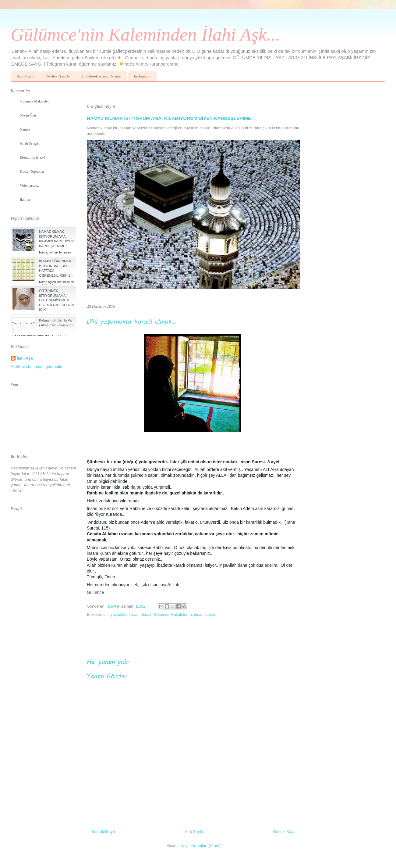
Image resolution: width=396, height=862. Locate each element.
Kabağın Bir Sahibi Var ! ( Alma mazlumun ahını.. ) (43, 325)
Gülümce (95, 592)
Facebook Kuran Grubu (101, 76)
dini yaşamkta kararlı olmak (127, 614)
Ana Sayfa (25, 76)
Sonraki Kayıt (103, 831)
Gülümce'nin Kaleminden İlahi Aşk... (145, 34)
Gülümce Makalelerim (173, 614)
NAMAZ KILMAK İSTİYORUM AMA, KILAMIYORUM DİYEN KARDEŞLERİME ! (170, 118)
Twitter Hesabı (58, 76)
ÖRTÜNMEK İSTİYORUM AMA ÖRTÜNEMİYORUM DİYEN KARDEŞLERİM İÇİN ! (56, 300)
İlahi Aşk (25, 358)
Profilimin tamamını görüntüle (36, 366)
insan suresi (204, 614)
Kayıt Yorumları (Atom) (201, 845)
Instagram (141, 76)
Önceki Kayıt (284, 831)
